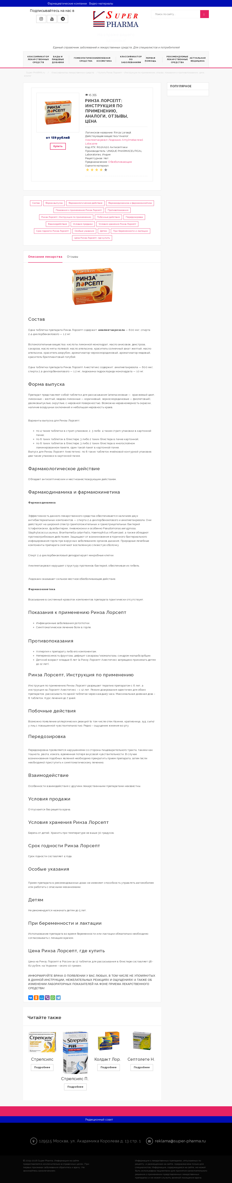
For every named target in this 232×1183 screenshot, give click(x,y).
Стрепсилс (42, 1059)
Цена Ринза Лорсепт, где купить (92, 237)
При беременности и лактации (130, 231)
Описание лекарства (45, 256)
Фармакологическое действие (85, 203)
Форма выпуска (54, 203)
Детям (103, 231)
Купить (57, 146)
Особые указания (84, 231)
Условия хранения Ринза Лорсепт (117, 224)
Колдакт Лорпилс (112, 1059)
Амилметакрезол (96, 139)
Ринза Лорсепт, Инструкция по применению (66, 217)
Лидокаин (114, 139)
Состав (36, 203)
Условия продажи (83, 224)
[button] (41, 19)
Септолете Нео (143, 1059)
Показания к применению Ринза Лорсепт (79, 210)
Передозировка (134, 217)
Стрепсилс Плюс (78, 1078)
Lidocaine (91, 143)
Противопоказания (118, 210)
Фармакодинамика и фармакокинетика (130, 203)
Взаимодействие (57, 224)
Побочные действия (108, 217)
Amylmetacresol (132, 139)
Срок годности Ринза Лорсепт (52, 231)
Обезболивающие (120, 161)
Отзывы (72, 256)
